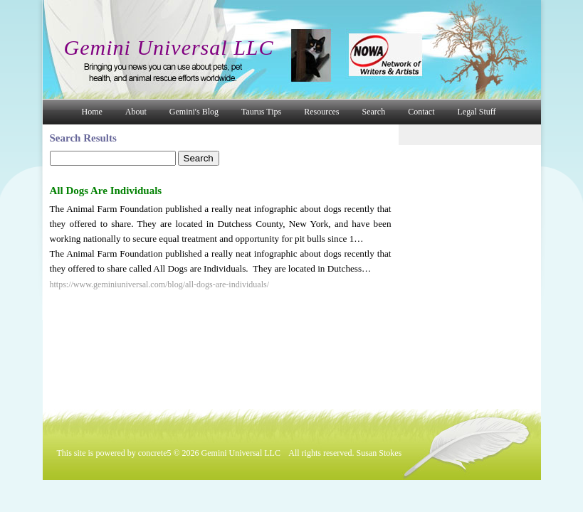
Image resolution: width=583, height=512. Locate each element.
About (136, 112)
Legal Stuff (477, 112)
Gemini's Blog (194, 112)
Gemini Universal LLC (169, 47)
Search (374, 112)
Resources (321, 112)
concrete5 (155, 453)
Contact (421, 112)
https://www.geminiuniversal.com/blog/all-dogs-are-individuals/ (160, 284)
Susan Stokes (379, 453)
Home (92, 112)
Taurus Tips (261, 112)
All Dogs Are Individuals (106, 190)
